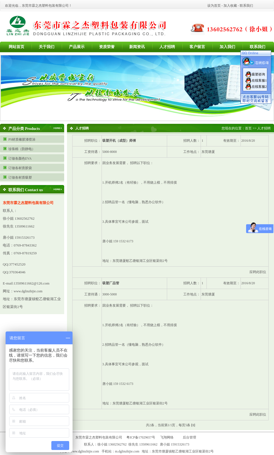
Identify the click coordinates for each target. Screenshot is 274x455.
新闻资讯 (137, 47)
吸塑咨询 (258, 74)
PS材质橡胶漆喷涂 (21, 139)
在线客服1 (259, 80)
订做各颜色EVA (20, 158)
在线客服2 (259, 87)
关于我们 (46, 47)
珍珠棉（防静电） (21, 149)
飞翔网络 (167, 437)
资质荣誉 (107, 47)
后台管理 (191, 437)
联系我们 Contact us (25, 190)
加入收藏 (230, 6)
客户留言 (197, 47)
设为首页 (214, 6)
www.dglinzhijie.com (28, 291)
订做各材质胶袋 (20, 168)
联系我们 (246, 6)
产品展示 (77, 47)
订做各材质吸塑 (20, 177)
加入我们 (227, 47)
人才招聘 (167, 47)
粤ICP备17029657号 (140, 437)
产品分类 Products (24, 129)
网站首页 (16, 47)
